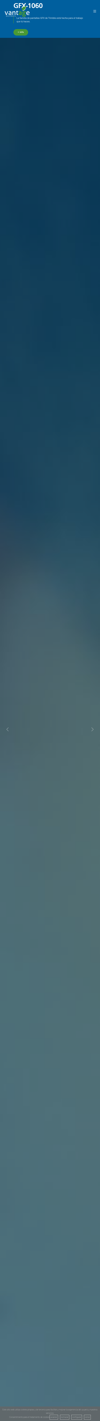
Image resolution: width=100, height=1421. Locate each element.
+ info (21, 33)
